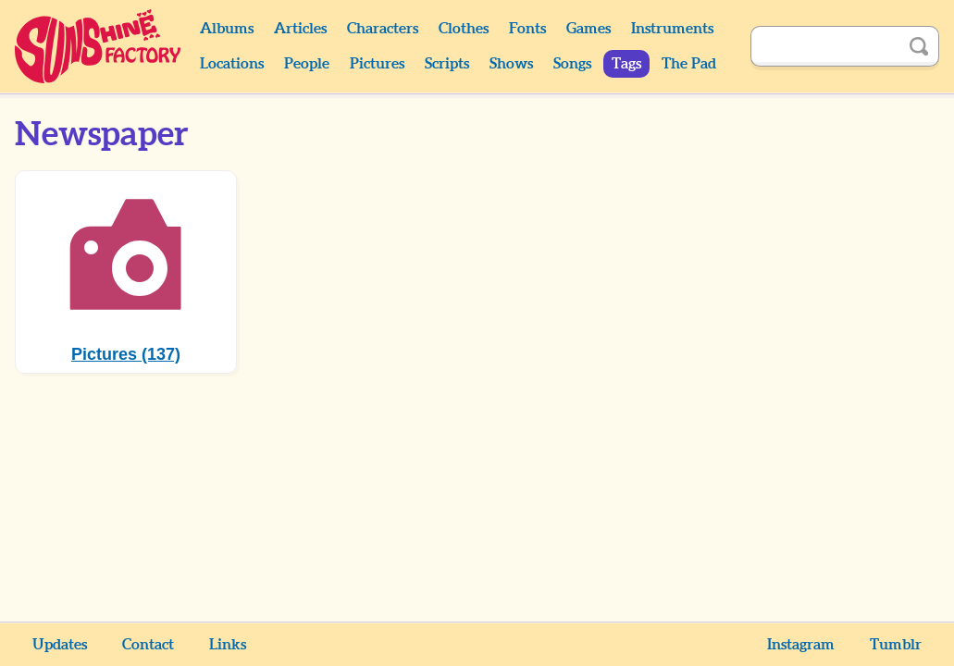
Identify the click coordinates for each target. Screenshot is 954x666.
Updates (59, 644)
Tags (626, 63)
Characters (382, 28)
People (306, 63)
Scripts (447, 63)
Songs (572, 63)
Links (227, 644)
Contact (148, 644)
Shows (511, 63)
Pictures (377, 63)
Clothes (464, 28)
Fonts (527, 28)
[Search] (824, 46)
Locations (232, 63)
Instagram (801, 644)
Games (588, 28)
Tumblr (896, 644)
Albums (227, 28)
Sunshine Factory (98, 46)
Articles (300, 28)
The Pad (689, 63)
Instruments (672, 28)
